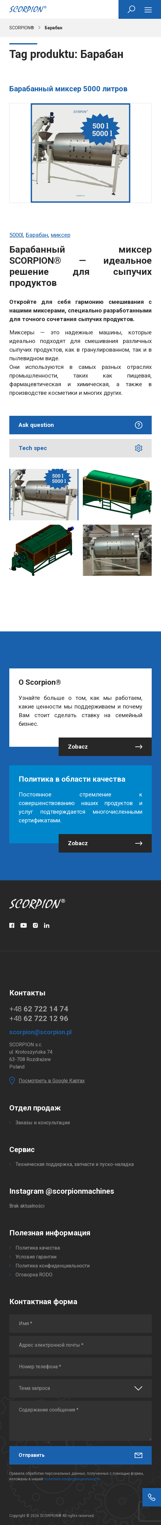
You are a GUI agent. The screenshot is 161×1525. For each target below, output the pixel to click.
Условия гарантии (36, 1257)
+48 (38, 1009)
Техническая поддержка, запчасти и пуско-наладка (75, 1164)
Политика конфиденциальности (53, 1266)
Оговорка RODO (34, 1275)
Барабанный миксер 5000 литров (68, 89)
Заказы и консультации (43, 1123)
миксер (60, 235)
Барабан (37, 235)
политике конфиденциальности (72, 1479)
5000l (16, 235)
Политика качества (38, 1248)
